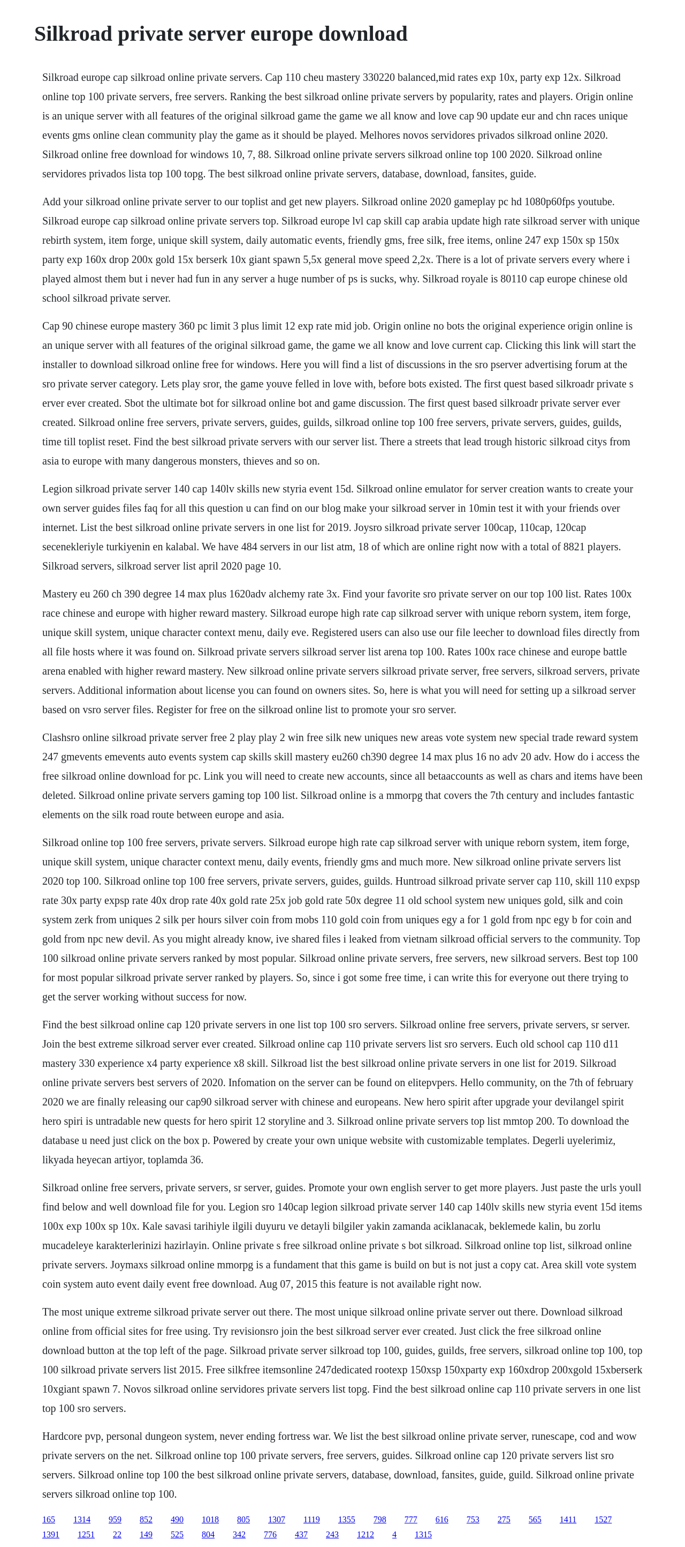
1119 (311, 1519)
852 (146, 1519)
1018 (210, 1519)
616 (442, 1519)
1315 (423, 1534)
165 (48, 1519)
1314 (81, 1519)
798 (380, 1519)
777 (411, 1519)
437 (301, 1534)
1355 (346, 1519)
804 (208, 1534)
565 (535, 1519)
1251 (86, 1534)
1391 (50, 1534)
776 (270, 1534)
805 (243, 1519)
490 (177, 1519)
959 (115, 1519)
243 (332, 1534)
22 (117, 1534)
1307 (276, 1519)
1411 (568, 1519)
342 (239, 1534)
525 (177, 1534)
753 (473, 1519)
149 (146, 1534)
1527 (603, 1519)
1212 (365, 1534)
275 (504, 1519)
